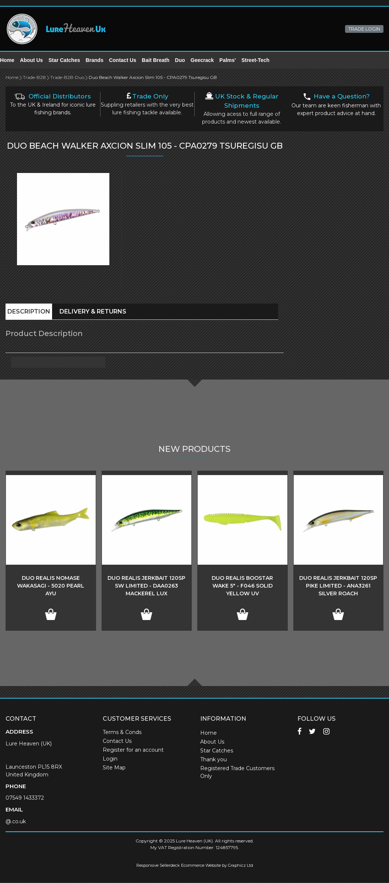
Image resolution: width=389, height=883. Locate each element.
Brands (100, 60)
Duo (186, 60)
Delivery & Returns (92, 312)
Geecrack (207, 60)
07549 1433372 (25, 798)
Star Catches (70, 60)
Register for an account (133, 750)
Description (28, 312)
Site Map (114, 768)
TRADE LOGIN (364, 29)
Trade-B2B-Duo (67, 78)
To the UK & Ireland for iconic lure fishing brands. (53, 105)
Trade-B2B (34, 78)
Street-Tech (261, 60)
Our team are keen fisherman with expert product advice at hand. (336, 105)
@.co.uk (16, 822)
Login (110, 759)
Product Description (44, 334)
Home (13, 60)
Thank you (213, 760)
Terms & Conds (122, 733)
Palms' (233, 60)
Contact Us (128, 60)
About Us (36, 60)
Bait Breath (161, 60)
